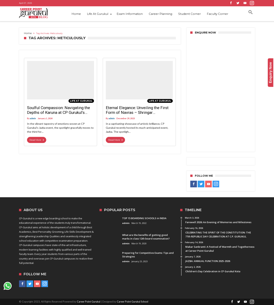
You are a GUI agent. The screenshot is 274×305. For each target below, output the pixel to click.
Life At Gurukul (81, 100)
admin (33, 118)
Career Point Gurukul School (132, 301)
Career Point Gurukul (88, 301)
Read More (37, 140)
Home (28, 33)
